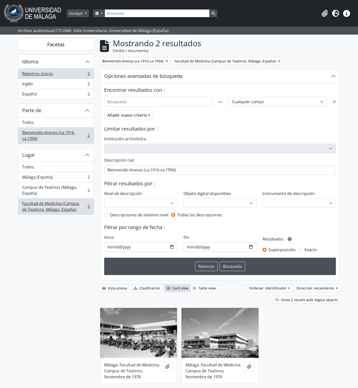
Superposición (282, 249)
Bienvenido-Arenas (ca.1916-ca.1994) (56, 135)
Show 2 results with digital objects (306, 299)
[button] (324, 13)
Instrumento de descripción (289, 193)
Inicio (109, 237)
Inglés (56, 85)
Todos (28, 122)
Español (56, 95)
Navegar (76, 13)
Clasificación (147, 288)
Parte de (31, 110)
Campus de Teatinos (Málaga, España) (56, 190)
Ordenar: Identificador (268, 288)
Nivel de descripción (123, 193)
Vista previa (114, 288)
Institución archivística (125, 139)
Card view (177, 288)
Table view (204, 288)
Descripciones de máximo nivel (139, 215)
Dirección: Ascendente (316, 288)
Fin (186, 237)
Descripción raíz (119, 160)
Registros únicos (56, 75)
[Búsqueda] (157, 13)
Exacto (311, 249)
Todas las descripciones (199, 215)
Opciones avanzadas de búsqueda (143, 76)
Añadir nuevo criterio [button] (127, 115)
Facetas (56, 44)
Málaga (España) (56, 178)
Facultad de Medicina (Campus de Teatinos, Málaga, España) (56, 206)
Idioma (30, 61)
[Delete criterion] (334, 102)
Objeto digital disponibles (207, 193)
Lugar (28, 154)
